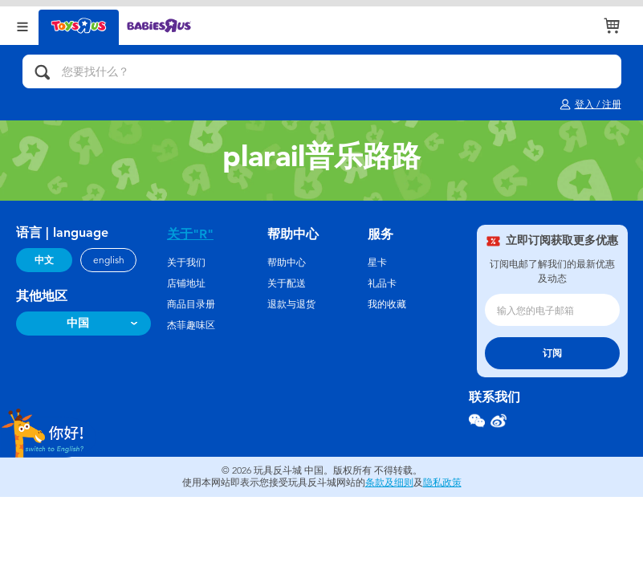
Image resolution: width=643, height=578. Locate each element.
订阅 (552, 353)
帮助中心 (286, 262)
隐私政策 (442, 482)
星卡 (377, 262)
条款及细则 (389, 482)
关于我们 (186, 262)
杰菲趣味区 (191, 325)
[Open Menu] (22, 25)
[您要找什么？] (322, 71)
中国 (78, 323)
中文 (44, 260)
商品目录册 (191, 304)
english (108, 260)
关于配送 (286, 283)
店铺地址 (186, 283)
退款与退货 (291, 304)
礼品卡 (382, 283)
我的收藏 (387, 304)
